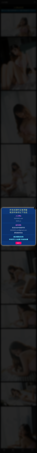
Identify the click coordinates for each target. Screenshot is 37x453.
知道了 (18, 243)
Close (35, 208)
